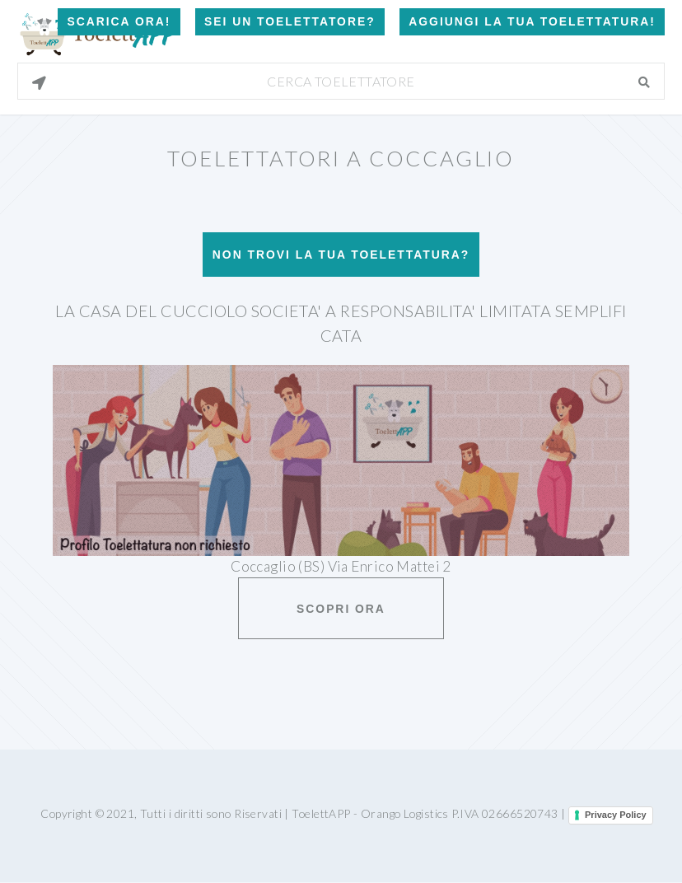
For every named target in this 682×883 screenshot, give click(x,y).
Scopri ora (341, 608)
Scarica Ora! (118, 21)
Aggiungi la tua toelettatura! (532, 21)
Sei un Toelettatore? (290, 21)
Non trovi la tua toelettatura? (341, 254)
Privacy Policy (616, 815)
